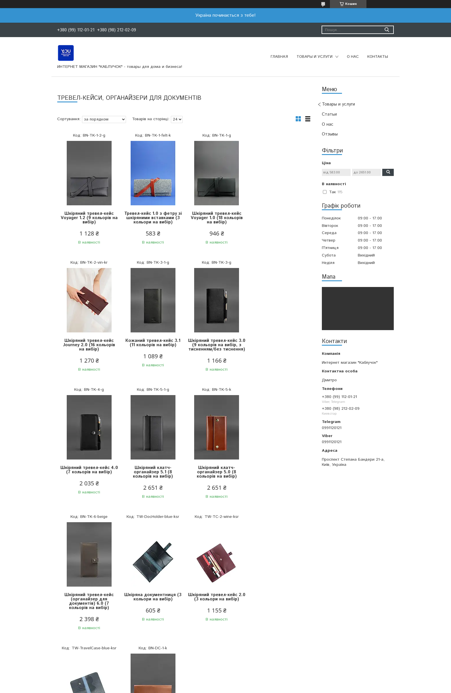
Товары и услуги (314, 57)
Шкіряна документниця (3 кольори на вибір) (215, 470)
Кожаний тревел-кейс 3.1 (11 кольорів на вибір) (89, 342)
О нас (353, 57)
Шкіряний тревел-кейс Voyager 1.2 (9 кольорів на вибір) (88, 217)
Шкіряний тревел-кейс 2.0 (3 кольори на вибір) (278, 470)
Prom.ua (252, 677)
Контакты (377, 57)
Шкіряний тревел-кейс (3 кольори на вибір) (89, 601)
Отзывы (330, 134)
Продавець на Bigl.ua (225, 682)
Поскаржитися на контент (228, 687)
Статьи (329, 114)
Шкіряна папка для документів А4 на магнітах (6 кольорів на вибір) (152, 605)
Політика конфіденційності (274, 687)
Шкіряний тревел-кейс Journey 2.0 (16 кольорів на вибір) (279, 217)
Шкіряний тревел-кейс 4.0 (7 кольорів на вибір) (215, 342)
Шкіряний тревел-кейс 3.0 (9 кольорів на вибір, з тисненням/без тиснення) (152, 344)
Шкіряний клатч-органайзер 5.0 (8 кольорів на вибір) (89, 472)
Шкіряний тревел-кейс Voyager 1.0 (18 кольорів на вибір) (216, 217)
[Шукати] (386, 29)
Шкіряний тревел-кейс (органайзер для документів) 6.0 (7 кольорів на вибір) (152, 474)
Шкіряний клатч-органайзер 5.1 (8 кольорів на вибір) (279, 344)
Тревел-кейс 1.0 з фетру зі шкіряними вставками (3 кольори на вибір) (152, 217)
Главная (279, 57)
